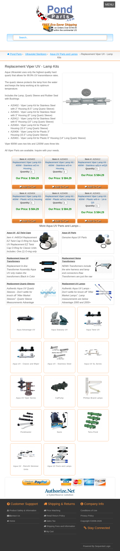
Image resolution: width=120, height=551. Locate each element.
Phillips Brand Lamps (93, 398)
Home (11, 521)
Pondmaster (26, 432)
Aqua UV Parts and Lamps (59, 466)
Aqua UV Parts (69, 233)
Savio (59, 432)
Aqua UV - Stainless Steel (59, 364)
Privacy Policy (87, 516)
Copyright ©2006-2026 (91, 521)
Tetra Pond (93, 432)
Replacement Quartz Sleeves (21, 284)
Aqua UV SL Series (93, 364)
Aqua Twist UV (93, 330)
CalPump (59, 398)
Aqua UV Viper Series (26, 398)
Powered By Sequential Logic (97, 546)
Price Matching (52, 510)
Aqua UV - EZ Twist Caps (19, 233)
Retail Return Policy (54, 516)
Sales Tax (49, 521)
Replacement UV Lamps (73, 284)
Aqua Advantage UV (26, 330)
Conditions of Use (89, 510)
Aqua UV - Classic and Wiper (26, 364)
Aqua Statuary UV (59, 330)
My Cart (49, 531)
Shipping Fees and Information (59, 526)
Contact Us (13, 516)
